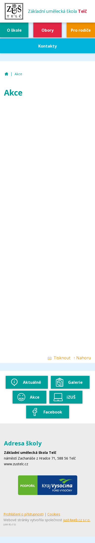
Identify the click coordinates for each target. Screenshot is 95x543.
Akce (18, 74)
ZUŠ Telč (6, 74)
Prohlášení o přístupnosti (23, 514)
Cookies (53, 514)
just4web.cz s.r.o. (76, 519)
